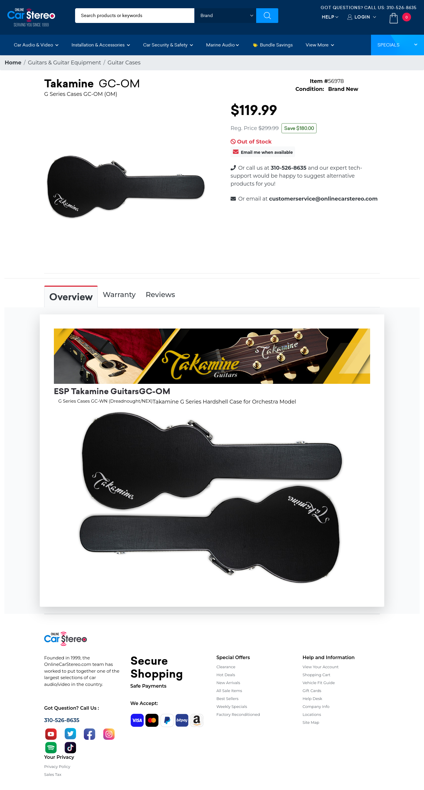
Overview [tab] (71, 297)
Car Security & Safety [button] (168, 45)
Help (328, 17)
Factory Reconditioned (238, 714)
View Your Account (321, 666)
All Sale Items (229, 690)
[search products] (134, 15)
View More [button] (320, 45)
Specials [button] (397, 45)
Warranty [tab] (119, 294)
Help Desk (312, 698)
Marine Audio (222, 45)
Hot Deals (225, 674)
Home (13, 62)
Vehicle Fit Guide (319, 682)
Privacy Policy (57, 766)
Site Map (311, 722)
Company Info (316, 706)
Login (362, 17)
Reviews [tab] (160, 294)
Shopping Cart (317, 674)
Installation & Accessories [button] (101, 45)
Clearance (225, 666)
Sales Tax (52, 774)
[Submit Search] (267, 15)
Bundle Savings (273, 45)
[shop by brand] (225, 15)
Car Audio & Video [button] (36, 45)
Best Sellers (227, 698)
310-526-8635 (402, 8)
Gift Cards (312, 690)
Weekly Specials (231, 706)
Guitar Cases (123, 62)
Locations (312, 714)
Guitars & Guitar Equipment (64, 62)
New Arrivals (228, 682)
